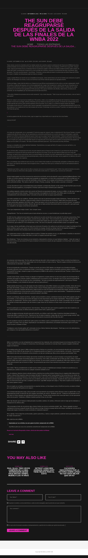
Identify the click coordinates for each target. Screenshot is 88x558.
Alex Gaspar (57, 14)
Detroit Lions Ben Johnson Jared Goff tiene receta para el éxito (44, 471)
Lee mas (11, 434)
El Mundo (23, 14)
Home (28, 44)
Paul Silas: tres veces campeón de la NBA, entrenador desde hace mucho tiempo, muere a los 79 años (19, 473)
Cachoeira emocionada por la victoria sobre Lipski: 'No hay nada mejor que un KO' (69, 472)
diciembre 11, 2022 (18, 466)
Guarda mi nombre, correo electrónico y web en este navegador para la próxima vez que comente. (37, 506)
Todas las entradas (49, 44)
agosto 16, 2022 (69, 466)
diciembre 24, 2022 (44, 466)
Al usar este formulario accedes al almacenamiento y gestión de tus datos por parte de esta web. (37, 528)
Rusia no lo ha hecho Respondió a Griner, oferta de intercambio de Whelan (28, 430)
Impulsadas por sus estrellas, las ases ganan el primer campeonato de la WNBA (31, 423)
